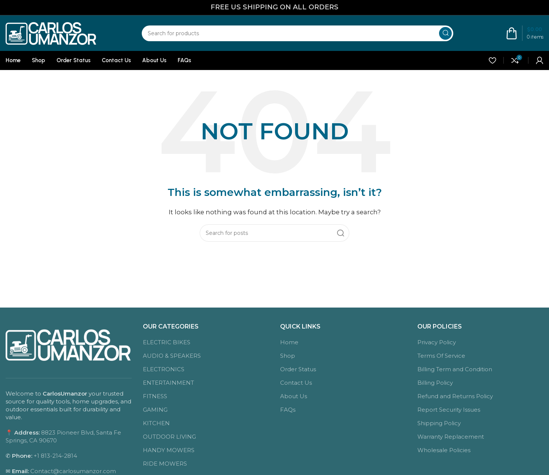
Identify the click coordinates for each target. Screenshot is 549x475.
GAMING (155, 409)
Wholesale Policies (443, 450)
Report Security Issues (448, 409)
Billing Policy (435, 382)
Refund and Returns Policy (455, 396)
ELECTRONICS (163, 369)
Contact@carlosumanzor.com (73, 471)
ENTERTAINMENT (168, 382)
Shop (287, 355)
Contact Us (296, 382)
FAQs (287, 409)
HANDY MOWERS (168, 450)
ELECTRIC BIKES (166, 342)
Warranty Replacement (450, 436)
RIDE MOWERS (165, 463)
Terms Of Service (441, 355)
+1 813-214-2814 (55, 455)
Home (289, 342)
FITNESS (155, 396)
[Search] (297, 33)
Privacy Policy (436, 342)
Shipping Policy (439, 423)
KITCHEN (156, 423)
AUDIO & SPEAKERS (172, 355)
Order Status (298, 369)
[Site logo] (51, 32)
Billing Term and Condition (454, 369)
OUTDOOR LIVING (169, 436)
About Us (293, 396)
